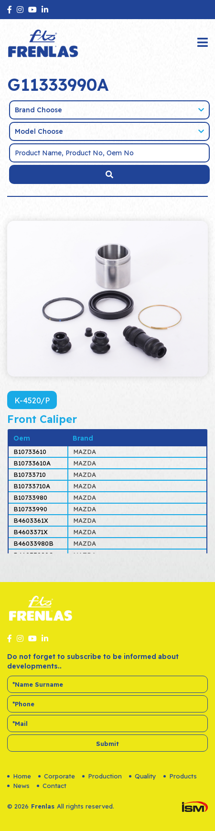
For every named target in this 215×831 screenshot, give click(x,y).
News (18, 785)
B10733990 (30, 509)
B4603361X (30, 520)
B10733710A (31, 486)
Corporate (56, 776)
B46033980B (33, 543)
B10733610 (29, 451)
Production (102, 776)
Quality (142, 776)
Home (19, 776)
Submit (107, 743)
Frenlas (42, 806)
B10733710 (29, 474)
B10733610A (32, 463)
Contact (51, 785)
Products (180, 776)
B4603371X (30, 532)
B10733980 (30, 497)
